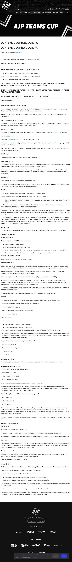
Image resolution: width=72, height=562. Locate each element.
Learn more (32, 557)
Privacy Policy (41, 521)
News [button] (55, 12)
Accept (64, 556)
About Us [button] (12, 9)
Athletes (37, 12)
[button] (45, 9)
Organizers (19, 9)
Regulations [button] (64, 12)
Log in (32, 9)
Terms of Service (31, 521)
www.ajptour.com (37, 111)
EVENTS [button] (19, 12)
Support (26, 9)
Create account (39, 9)
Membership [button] (46, 12)
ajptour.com (53, 132)
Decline (56, 556)
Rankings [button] (28, 12)
